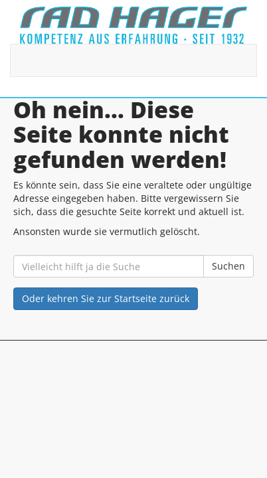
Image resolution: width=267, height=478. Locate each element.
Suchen (228, 266)
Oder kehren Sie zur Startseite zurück (105, 298)
